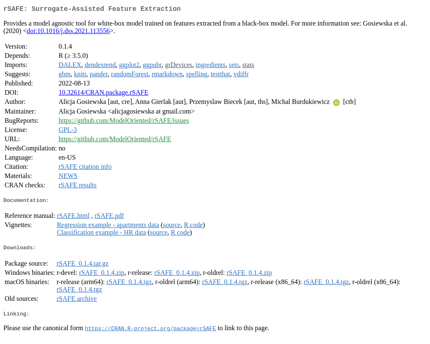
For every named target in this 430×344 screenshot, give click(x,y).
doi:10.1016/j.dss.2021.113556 (68, 32)
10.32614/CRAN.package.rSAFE (103, 94)
